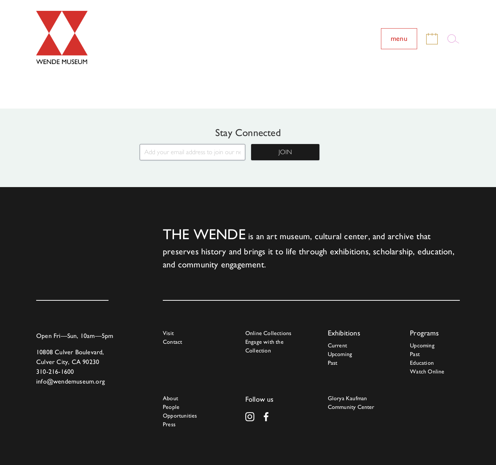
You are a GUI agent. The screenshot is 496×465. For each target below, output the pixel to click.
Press (169, 424)
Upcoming (340, 354)
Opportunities (180, 415)
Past (333, 362)
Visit (168, 333)
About (170, 398)
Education (422, 362)
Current (337, 345)
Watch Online (427, 371)
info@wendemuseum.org (70, 381)
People (171, 406)
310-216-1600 (55, 371)
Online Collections (268, 333)
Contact (172, 341)
